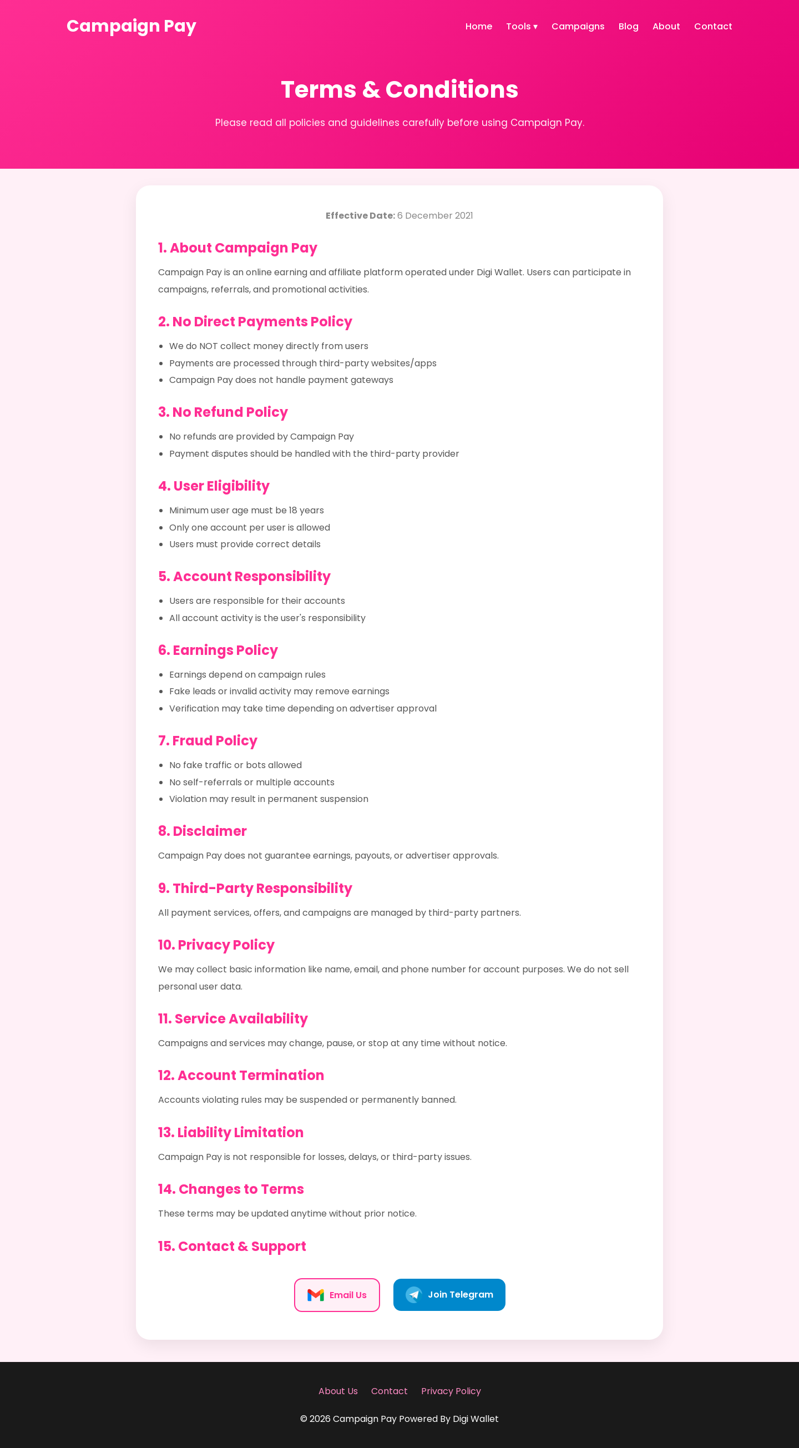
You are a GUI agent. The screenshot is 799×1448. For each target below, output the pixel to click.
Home (479, 26)
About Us (338, 1391)
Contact (713, 26)
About (666, 26)
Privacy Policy (451, 1391)
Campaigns (578, 26)
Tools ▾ (522, 26)
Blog (629, 26)
